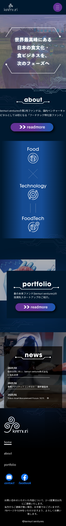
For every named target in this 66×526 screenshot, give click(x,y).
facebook (24, 479)
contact (9, 479)
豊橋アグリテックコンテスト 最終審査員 (28, 386)
